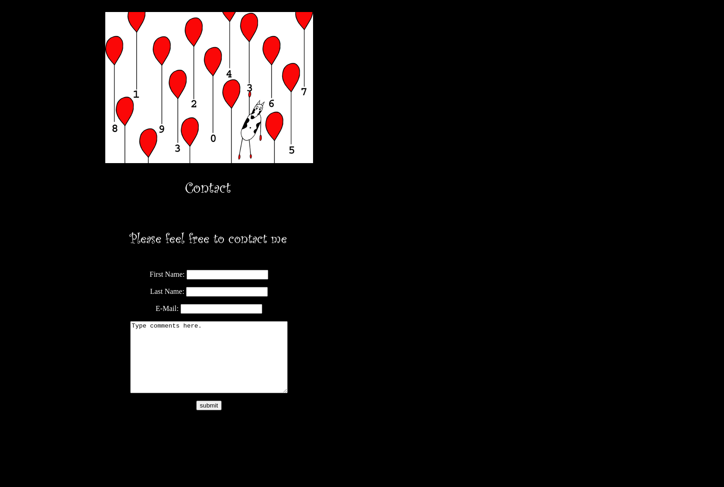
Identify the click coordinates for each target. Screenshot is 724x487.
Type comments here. (209, 364)
